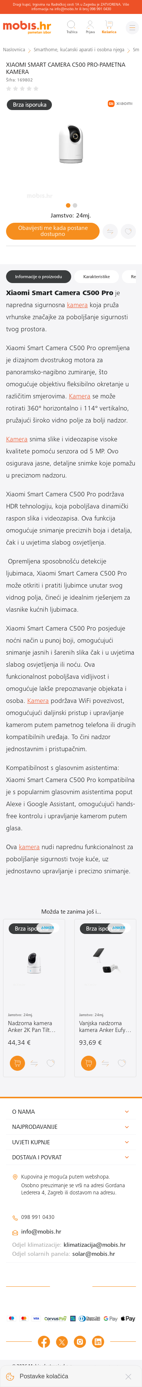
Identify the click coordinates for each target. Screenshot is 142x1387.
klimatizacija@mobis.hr (95, 1245)
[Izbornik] (132, 27)
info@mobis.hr (41, 1232)
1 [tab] (68, 205)
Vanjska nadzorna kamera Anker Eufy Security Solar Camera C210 (102, 1027)
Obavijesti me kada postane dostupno (53, 231)
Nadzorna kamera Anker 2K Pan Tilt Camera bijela (30, 1027)
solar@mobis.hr (93, 1254)
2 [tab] (75, 205)
